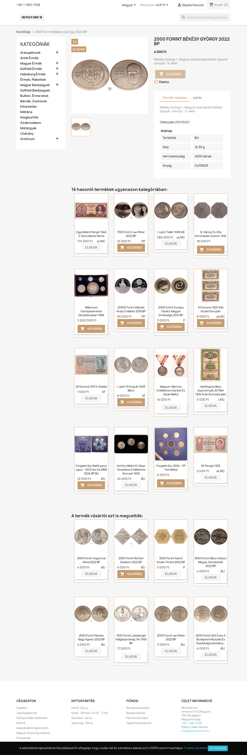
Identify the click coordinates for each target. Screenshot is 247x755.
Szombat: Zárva (81, 718)
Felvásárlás (23, 738)
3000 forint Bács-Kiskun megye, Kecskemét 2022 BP (211, 562)
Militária (26, 112)
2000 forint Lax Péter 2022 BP (171, 637)
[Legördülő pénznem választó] (162, 5)
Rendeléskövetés (138, 708)
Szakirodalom (30, 123)
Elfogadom (218, 748)
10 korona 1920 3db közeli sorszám (210, 309)
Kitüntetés (28, 107)
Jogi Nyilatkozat (26, 713)
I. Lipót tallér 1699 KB (170, 232)
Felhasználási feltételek (31, 718)
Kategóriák (35, 44)
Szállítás (21, 708)
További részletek (195, 748)
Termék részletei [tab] (175, 98)
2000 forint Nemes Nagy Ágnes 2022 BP (91, 637)
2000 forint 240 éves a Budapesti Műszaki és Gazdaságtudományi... (211, 639)
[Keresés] (205, 17)
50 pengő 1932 (210, 466)
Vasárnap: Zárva (81, 723)
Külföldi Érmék (31, 69)
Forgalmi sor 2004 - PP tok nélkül (171, 467)
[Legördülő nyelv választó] (129, 5)
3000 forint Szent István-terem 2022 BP (171, 560)
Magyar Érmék (31, 63)
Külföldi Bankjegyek (35, 90)
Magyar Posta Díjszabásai (33, 733)
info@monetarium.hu (195, 731)
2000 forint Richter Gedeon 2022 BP (131, 560)
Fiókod (132, 701)
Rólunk (20, 723)
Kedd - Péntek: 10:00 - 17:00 (89, 713)
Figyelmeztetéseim (138, 723)
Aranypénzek (30, 53)
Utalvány (27, 134)
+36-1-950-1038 (28, 5)
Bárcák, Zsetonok (33, 101)
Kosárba (170, 74)
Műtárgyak (28, 128)
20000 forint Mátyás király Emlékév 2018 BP (131, 309)
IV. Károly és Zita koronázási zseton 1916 (210, 234)
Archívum (27, 139)
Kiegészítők (29, 117)
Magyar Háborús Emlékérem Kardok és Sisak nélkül (171, 390)
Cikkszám (167, 122)
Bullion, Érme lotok (34, 96)
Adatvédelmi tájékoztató (32, 728)
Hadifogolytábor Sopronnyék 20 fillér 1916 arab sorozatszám (210, 390)
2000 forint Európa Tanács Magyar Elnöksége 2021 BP (171, 311)
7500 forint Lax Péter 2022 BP (131, 234)
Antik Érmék (29, 58)
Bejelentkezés (135, 713)
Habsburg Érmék (33, 74)
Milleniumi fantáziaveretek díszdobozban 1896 (91, 311)
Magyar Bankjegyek (35, 85)
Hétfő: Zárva (79, 708)
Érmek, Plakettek (33, 80)
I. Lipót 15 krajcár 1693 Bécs (131, 388)
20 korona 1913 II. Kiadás (91, 386)
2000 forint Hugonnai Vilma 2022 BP (91, 560)
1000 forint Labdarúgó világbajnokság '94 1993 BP (131, 639)
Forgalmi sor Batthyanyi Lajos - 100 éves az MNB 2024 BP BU (91, 469)
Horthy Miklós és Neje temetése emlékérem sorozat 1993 (131, 469)
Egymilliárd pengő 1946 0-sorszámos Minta (91, 234)
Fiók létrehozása (137, 718)
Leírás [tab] (197, 98)
